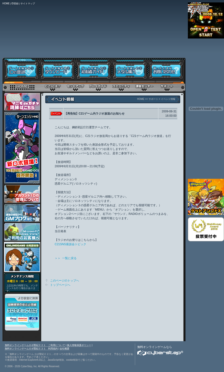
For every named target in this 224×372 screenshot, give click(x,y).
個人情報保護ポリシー (79, 345)
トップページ (21, 87)
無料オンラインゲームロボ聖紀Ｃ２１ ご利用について (35, 345)
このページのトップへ (64, 280)
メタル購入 (130, 69)
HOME (6, 3)
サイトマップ (27, 3)
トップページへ (60, 285)
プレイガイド (98, 87)
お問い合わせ (166, 69)
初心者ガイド (94, 69)
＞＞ (58, 258)
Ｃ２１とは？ (52, 87)
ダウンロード (58, 69)
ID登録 (15, 3)
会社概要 (64, 348)
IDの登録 (21, 69)
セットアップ (75, 87)
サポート (166, 87)
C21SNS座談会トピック (70, 244)
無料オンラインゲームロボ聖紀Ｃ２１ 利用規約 (31, 348)
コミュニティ (121, 87)
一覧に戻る (69, 258)
